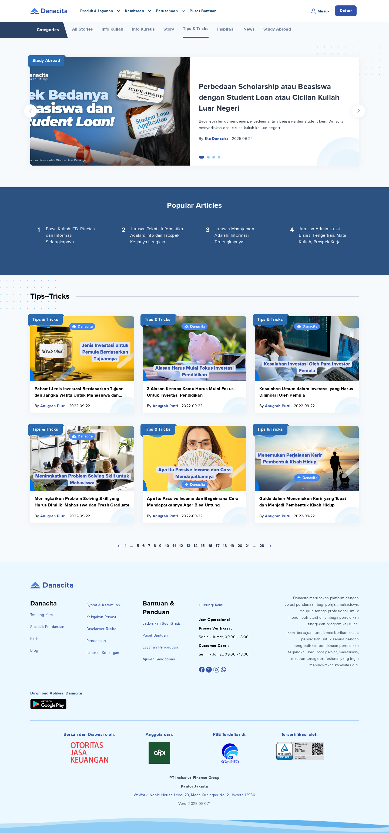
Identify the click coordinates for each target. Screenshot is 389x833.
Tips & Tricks (196, 28)
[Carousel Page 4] (219, 157)
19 (232, 546)
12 (181, 546)
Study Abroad (277, 29)
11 (174, 546)
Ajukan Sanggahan (159, 659)
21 (248, 546)
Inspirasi (225, 29)
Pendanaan (96, 640)
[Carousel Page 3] (213, 157)
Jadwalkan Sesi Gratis (162, 623)
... (131, 546)
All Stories (82, 29)
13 (188, 546)
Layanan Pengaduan (160, 647)
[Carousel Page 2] (208, 157)
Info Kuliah (112, 29)
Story (168, 29)
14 (195, 546)
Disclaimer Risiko (101, 629)
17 (218, 546)
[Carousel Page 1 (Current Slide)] (201, 157)
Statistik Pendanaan (47, 626)
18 (225, 546)
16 (210, 546)
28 (262, 546)
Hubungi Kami (211, 605)
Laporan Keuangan (102, 652)
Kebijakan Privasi (101, 617)
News (249, 29)
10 (167, 546)
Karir (34, 638)
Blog (34, 650)
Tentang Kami (41, 615)
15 (203, 546)
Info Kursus (143, 29)
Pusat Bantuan (203, 11)
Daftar (346, 10)
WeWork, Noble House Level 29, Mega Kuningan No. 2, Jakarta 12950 (194, 795)
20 (240, 546)
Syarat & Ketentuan (103, 605)
